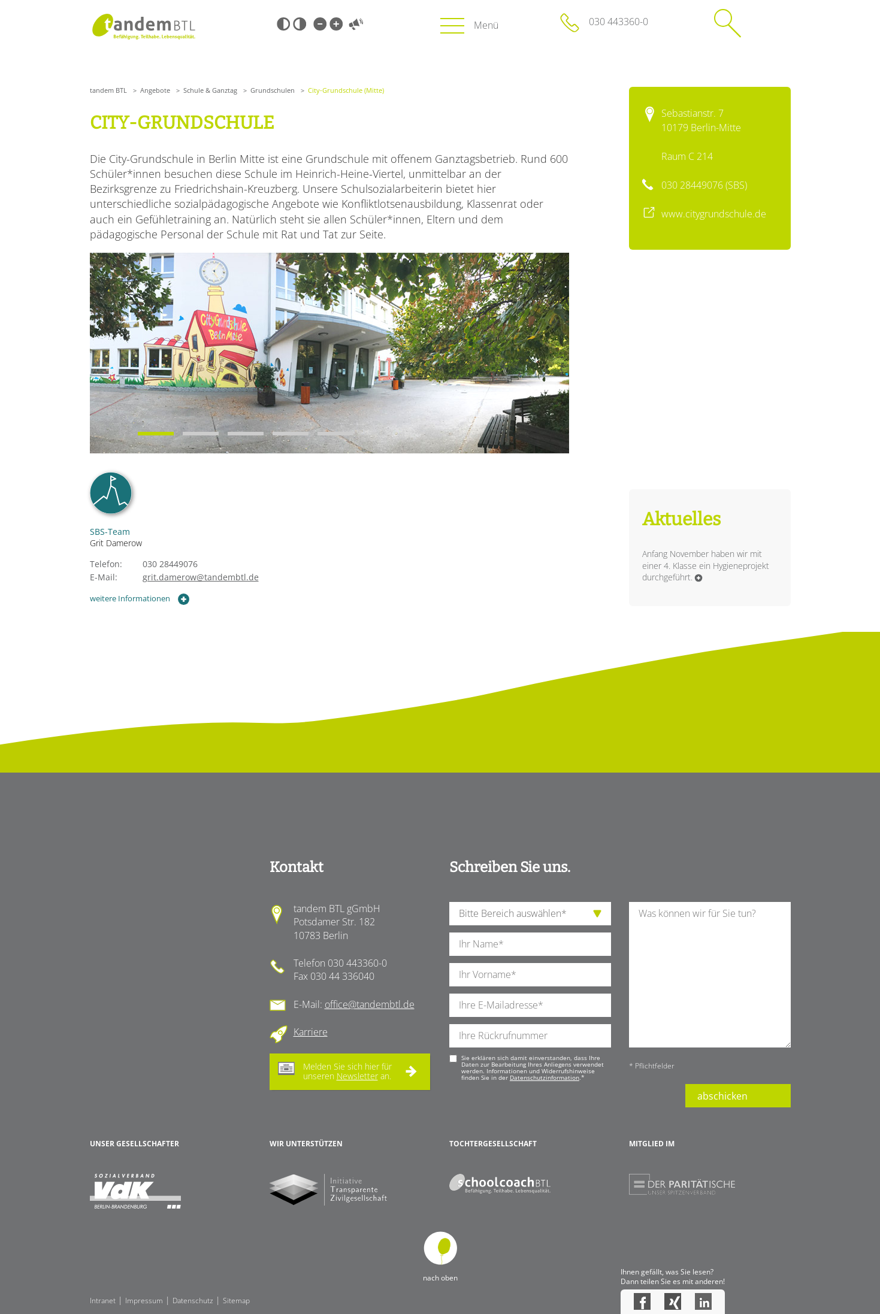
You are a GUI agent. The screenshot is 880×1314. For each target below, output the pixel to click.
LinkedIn (703, 1301)
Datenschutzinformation (544, 1077)
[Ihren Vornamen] (530, 974)
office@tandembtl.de (370, 1004)
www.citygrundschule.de (713, 213)
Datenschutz (193, 1300)
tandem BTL (108, 90)
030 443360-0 (618, 21)
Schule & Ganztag (210, 90)
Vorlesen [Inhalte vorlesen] (356, 24)
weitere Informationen (140, 599)
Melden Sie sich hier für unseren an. (347, 1071)
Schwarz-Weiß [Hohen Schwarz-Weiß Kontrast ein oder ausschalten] (283, 24)
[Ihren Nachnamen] (530, 944)
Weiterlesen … (698, 578)
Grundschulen (272, 90)
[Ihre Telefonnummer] (530, 1035)
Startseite (144, 26)
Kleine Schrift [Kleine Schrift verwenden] (320, 24)
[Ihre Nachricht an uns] (710, 974)
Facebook (642, 1301)
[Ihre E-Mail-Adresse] (530, 1005)
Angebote (155, 90)
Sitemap (236, 1300)
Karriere (311, 1032)
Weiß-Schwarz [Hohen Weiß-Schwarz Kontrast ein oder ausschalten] (299, 24)
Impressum (144, 1300)
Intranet (103, 1300)
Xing (672, 1301)
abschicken (722, 1096)
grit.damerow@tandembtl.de (201, 577)
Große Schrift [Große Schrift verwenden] (336, 24)
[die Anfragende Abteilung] (530, 913)
